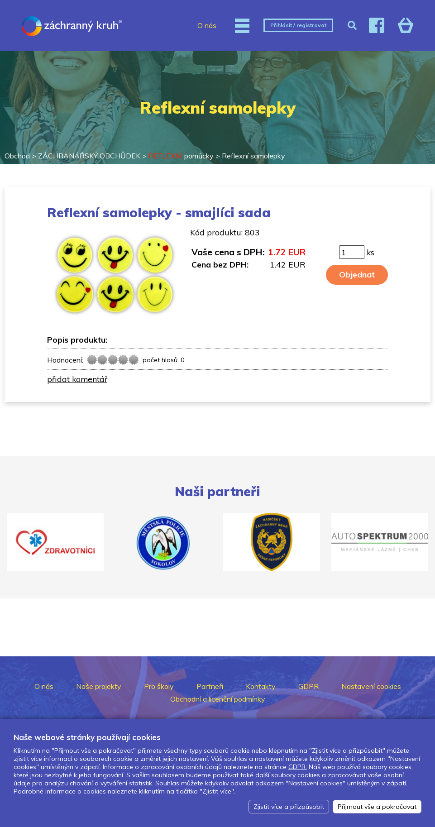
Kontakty (261, 686)
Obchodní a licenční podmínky (217, 698)
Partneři (209, 686)
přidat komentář (77, 379)
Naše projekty (98, 686)
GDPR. (297, 767)
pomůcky (181, 155)
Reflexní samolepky (253, 155)
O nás (206, 25)
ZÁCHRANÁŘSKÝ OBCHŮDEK (89, 155)
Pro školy (159, 686)
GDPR (308, 686)
